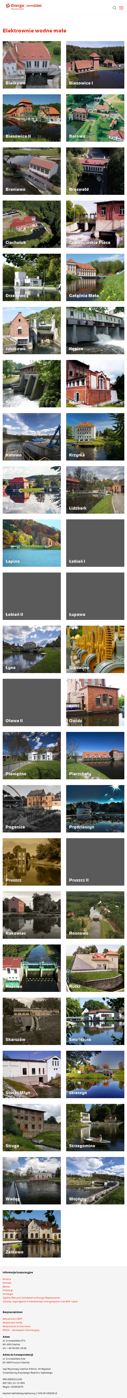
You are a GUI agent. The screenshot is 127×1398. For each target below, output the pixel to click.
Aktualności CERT (12, 1318)
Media (6, 1286)
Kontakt (7, 1282)
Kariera (7, 1279)
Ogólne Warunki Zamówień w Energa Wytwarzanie (31, 1297)
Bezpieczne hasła (12, 1322)
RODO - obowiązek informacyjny (21, 1330)
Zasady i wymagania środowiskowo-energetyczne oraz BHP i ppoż (40, 1301)
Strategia (8, 1293)
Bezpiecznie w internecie (17, 1326)
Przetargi (8, 1290)
